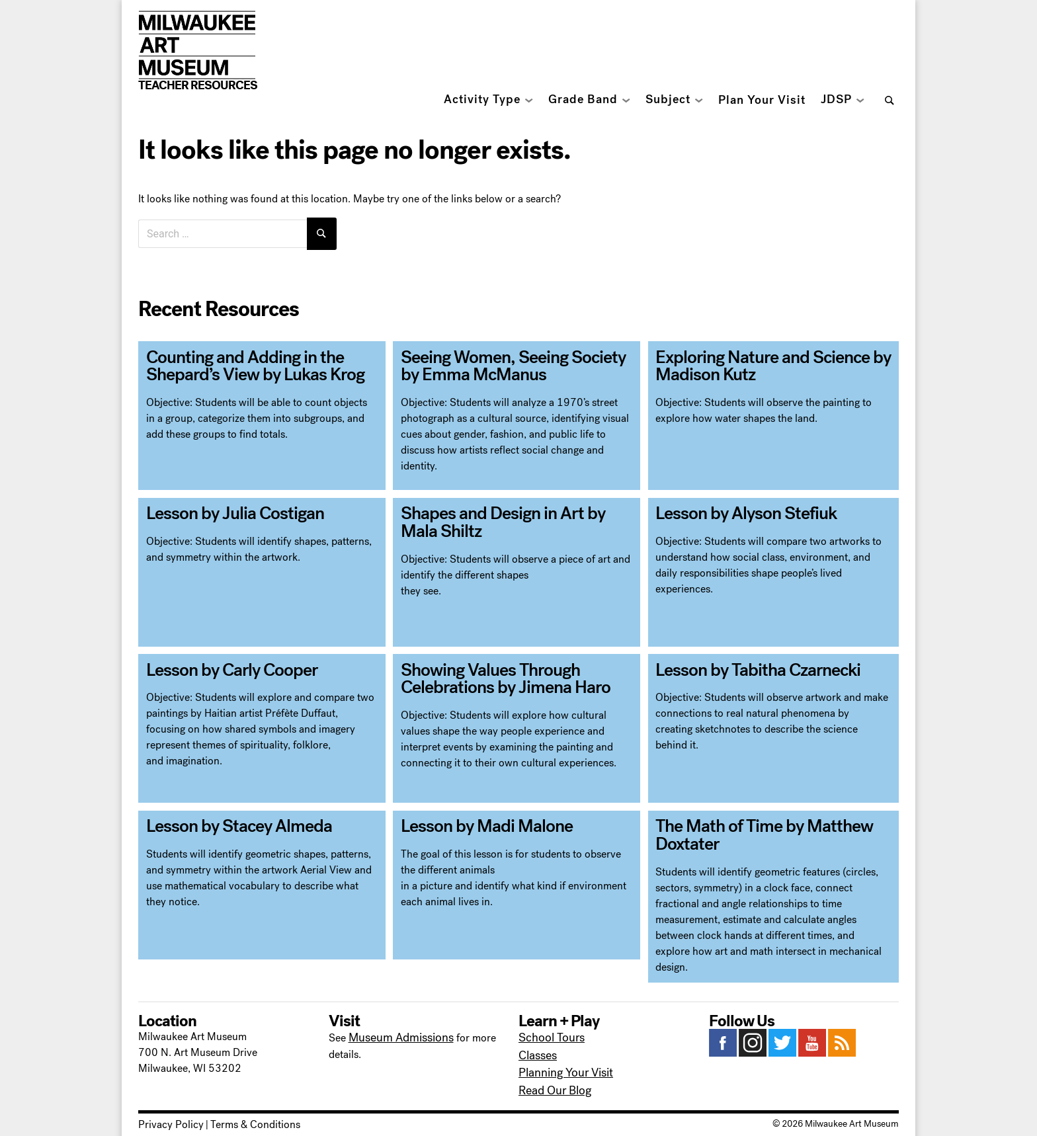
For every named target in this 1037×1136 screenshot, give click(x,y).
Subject (667, 99)
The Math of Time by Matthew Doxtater (751, 829)
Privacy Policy (165, 1108)
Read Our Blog (551, 1076)
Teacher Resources (197, 85)
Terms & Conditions (239, 1108)
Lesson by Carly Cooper (221, 665)
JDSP (836, 99)
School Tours (548, 1028)
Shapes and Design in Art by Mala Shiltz (507, 517)
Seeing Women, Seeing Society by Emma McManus (510, 360)
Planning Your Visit (561, 1060)
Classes (535, 1044)
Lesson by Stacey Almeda (228, 821)
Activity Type (482, 99)
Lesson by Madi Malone (476, 821)
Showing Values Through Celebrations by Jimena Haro (494, 673)
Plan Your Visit (762, 100)
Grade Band (583, 99)
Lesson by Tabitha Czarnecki (746, 665)
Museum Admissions (396, 1028)
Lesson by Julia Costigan (223, 509)
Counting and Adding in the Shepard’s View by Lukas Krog (242, 360)
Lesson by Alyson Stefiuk (735, 509)
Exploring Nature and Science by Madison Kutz (759, 360)
